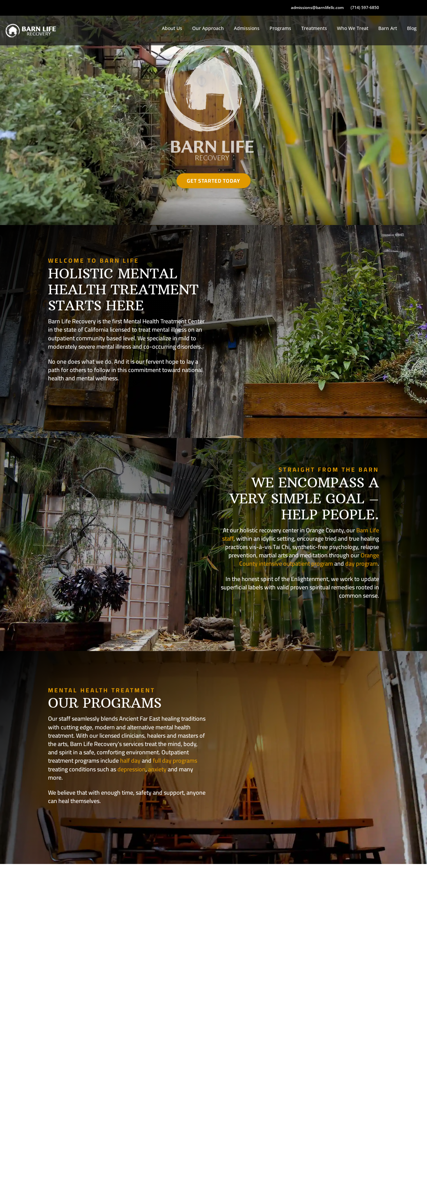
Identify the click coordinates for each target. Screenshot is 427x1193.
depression (131, 769)
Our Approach (208, 28)
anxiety (157, 769)
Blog (412, 28)
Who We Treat (352, 28)
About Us (172, 28)
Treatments (314, 28)
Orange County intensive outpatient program (309, 559)
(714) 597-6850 (365, 7)
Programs (280, 28)
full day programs (175, 760)
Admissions (247, 28)
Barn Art (387, 28)
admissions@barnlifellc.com (317, 7)
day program (361, 563)
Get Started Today (213, 181)
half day (130, 760)
